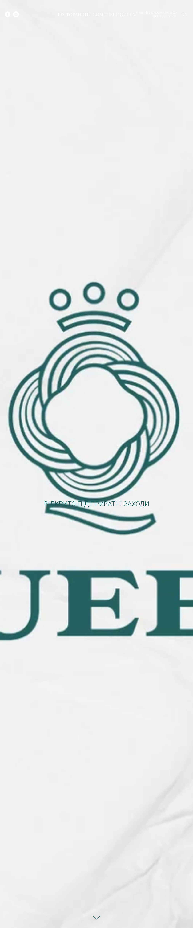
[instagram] (16, 14)
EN (184, 14)
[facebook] (7, 14)
